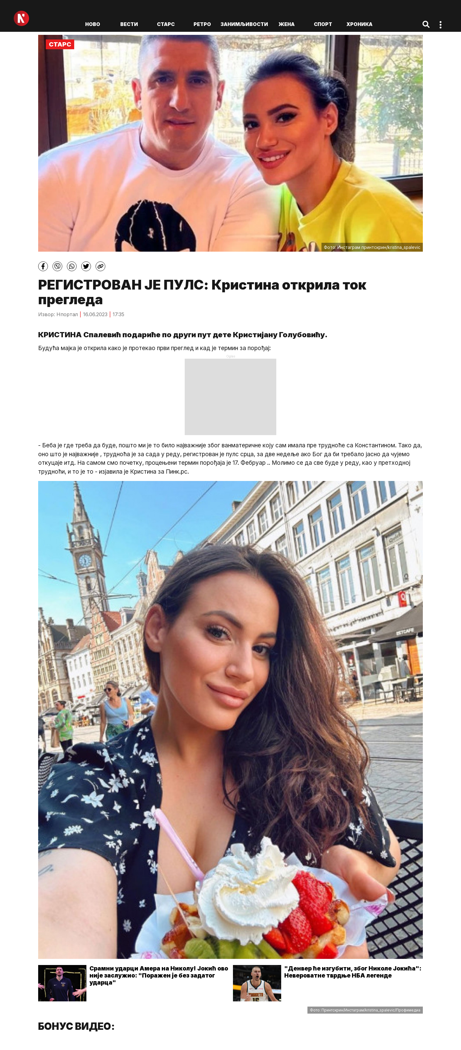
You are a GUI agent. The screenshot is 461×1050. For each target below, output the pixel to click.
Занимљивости (244, 24)
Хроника (359, 24)
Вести (129, 24)
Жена (286, 24)
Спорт (323, 24)
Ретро (202, 24)
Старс (166, 24)
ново (92, 24)
